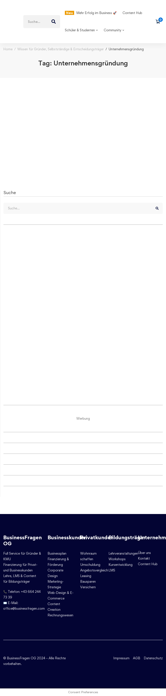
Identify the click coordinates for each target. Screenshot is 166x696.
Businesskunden (67, 537)
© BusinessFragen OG (19, 658)
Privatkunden (96, 537)
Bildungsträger (127, 537)
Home (8, 49)
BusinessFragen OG (22, 540)
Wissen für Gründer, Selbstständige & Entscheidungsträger (60, 49)
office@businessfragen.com (24, 608)
